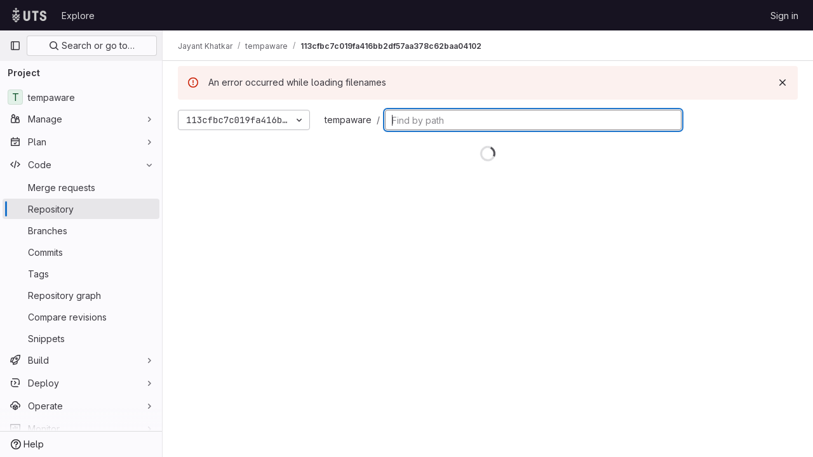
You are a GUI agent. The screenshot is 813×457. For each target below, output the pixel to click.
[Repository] (81, 209)
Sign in (784, 15)
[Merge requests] (81, 187)
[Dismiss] (782, 82)
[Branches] (81, 230)
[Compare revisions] (81, 317)
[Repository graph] (81, 295)
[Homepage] (29, 15)
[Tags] (81, 273)
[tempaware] (81, 97)
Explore (78, 15)
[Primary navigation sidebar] (15, 46)
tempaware (348, 119)
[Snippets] (81, 338)
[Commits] (81, 252)
